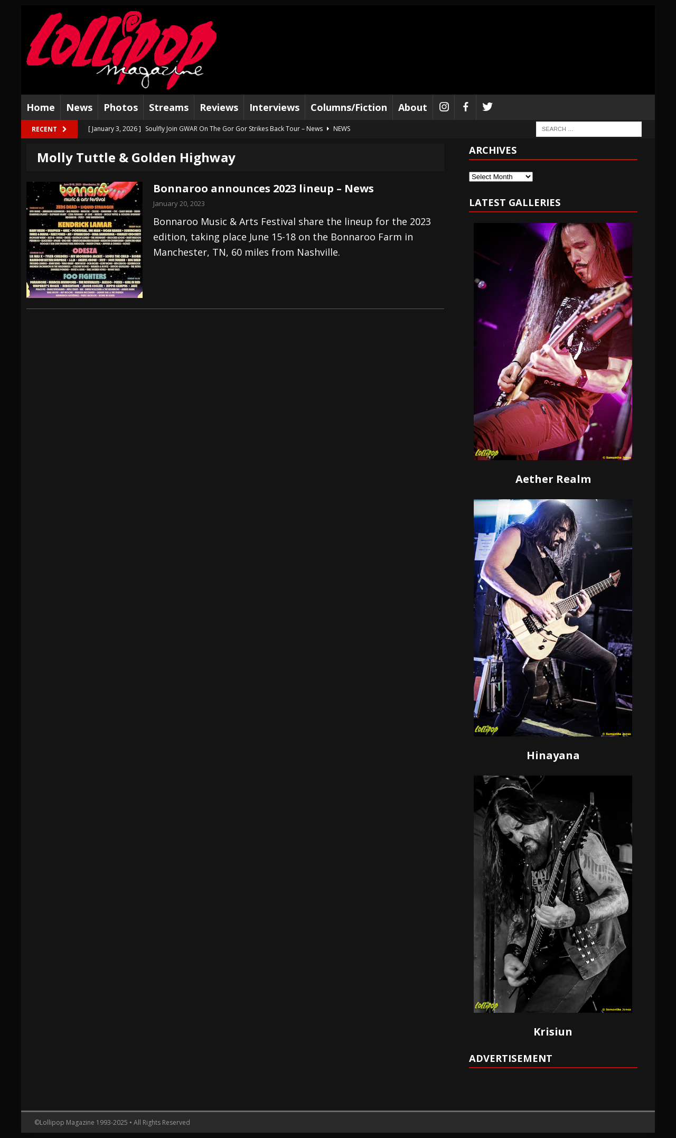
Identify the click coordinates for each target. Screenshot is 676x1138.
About (412, 107)
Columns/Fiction (349, 107)
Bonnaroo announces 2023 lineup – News (263, 188)
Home (40, 107)
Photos (121, 107)
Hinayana (553, 755)
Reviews (219, 107)
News (79, 107)
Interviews (274, 107)
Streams (169, 107)
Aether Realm (553, 479)
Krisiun (552, 1031)
